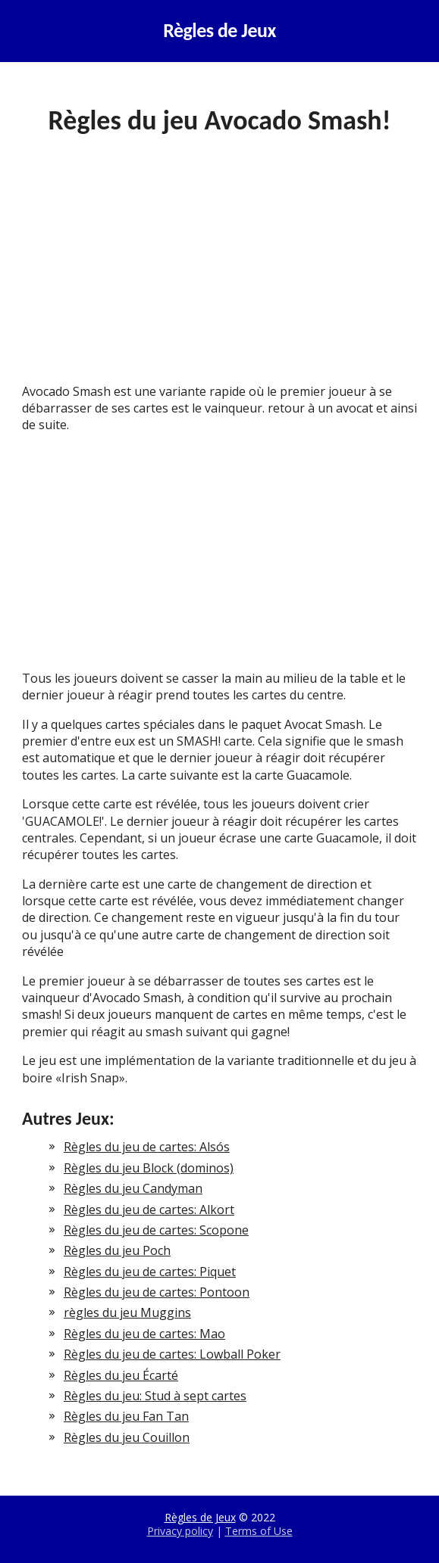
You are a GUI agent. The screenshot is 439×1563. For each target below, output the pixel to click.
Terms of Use (259, 1531)
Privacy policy (180, 1531)
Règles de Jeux (219, 31)
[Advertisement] (219, 271)
